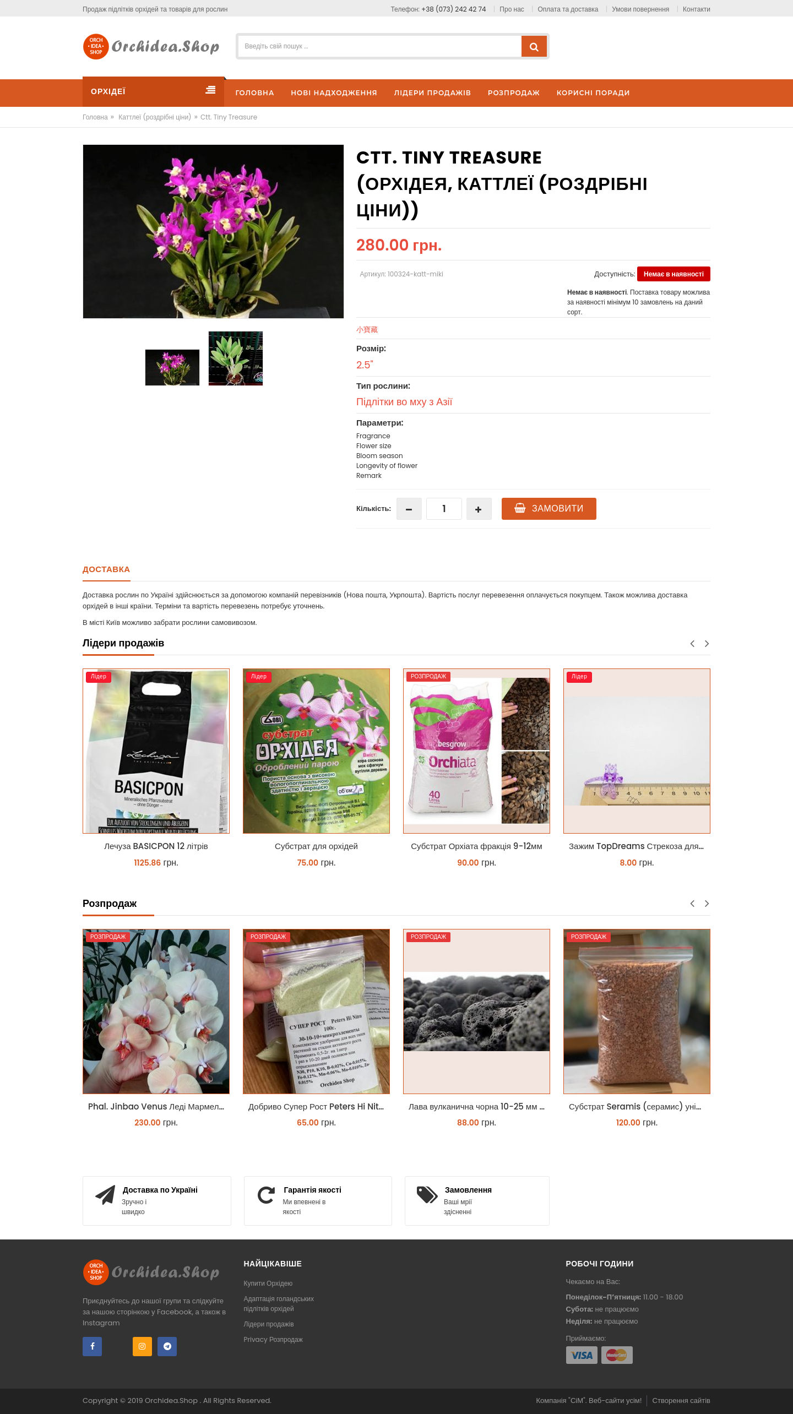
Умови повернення (640, 9)
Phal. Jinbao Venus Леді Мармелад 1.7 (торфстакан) (159, 1106)
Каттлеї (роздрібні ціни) (154, 117)
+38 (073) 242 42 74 (453, 9)
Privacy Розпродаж (273, 1339)
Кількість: (373, 508)
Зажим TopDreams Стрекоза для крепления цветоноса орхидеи (639, 846)
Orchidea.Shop (172, 1400)
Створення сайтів (681, 1400)
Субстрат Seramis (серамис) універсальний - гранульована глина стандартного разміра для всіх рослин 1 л (639, 1106)
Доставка (107, 569)
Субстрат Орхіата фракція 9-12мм (476, 846)
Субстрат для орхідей (316, 846)
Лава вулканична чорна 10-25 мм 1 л (479, 1106)
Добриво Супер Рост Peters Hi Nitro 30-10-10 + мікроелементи (319, 1106)
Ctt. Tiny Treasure (228, 117)
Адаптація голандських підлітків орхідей (279, 1303)
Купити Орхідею (268, 1283)
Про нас (511, 9)
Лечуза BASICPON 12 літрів (156, 846)
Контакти (696, 9)
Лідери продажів (269, 1324)
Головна (95, 117)
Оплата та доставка (568, 9)
